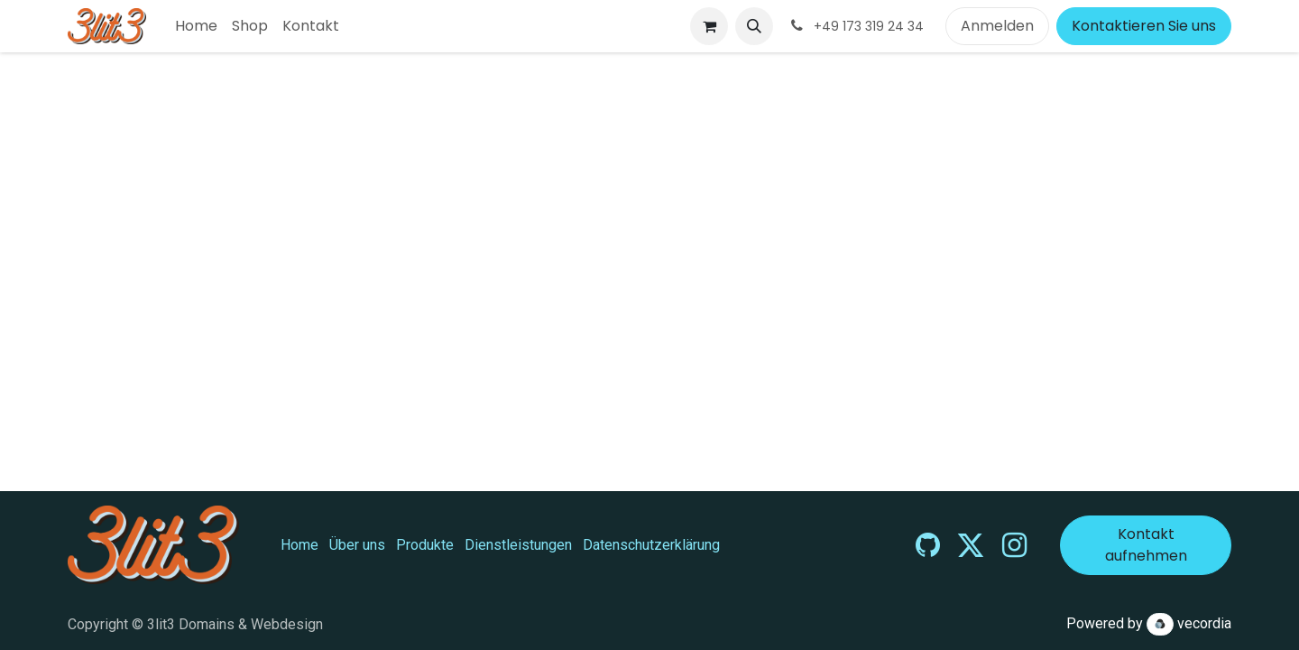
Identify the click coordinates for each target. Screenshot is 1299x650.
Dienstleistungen (518, 544)
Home (299, 544)
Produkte (425, 544)
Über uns (357, 544)
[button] (754, 26)
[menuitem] (196, 26)
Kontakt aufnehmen (1146, 545)
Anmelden (997, 25)
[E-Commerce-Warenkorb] (709, 26)
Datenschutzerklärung (651, 544)
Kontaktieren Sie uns (1144, 25)
